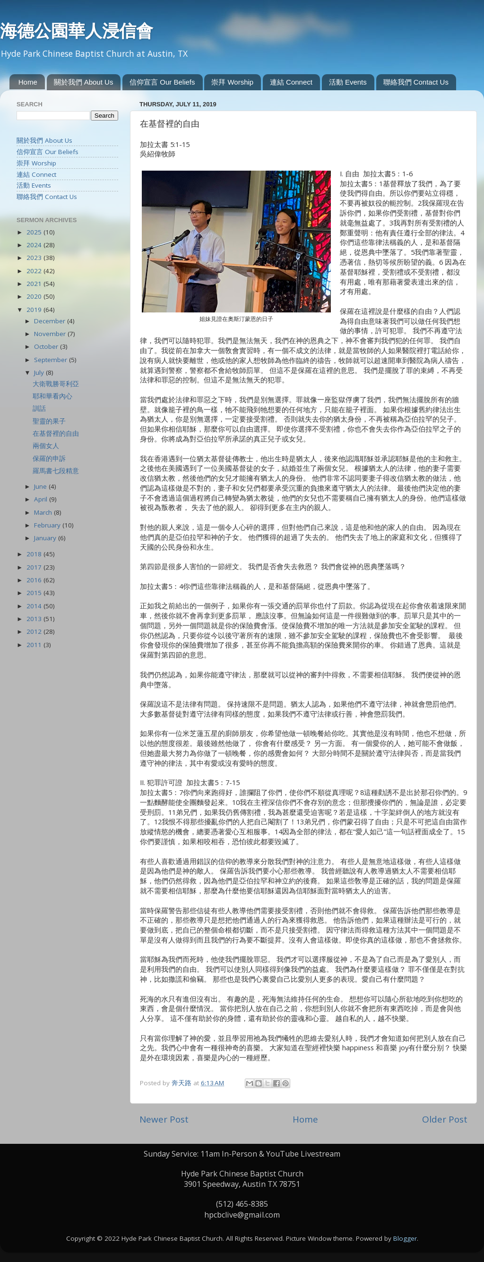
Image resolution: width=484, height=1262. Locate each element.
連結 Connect (291, 82)
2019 (34, 309)
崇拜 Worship (232, 82)
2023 (34, 257)
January (46, 538)
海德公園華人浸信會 (76, 30)
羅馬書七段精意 (56, 471)
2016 (34, 580)
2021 (34, 283)
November (51, 333)
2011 (34, 644)
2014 (34, 606)
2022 (34, 271)
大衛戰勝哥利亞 (56, 384)
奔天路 (182, 1083)
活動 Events (348, 82)
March (44, 512)
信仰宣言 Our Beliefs (162, 82)
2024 (34, 245)
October (47, 346)
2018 (34, 554)
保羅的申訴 (49, 458)
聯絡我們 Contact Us (416, 82)
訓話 (39, 408)
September (51, 359)
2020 (34, 296)
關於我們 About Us (83, 82)
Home (27, 82)
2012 (34, 631)
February (48, 525)
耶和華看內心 (52, 396)
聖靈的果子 (49, 421)
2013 (34, 618)
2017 (34, 567)
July (40, 372)
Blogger (405, 1238)
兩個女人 (46, 445)
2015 (34, 592)
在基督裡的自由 (56, 433)
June (41, 486)
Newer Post (164, 1119)
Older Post (444, 1119)
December (50, 321)
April (41, 499)
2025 (34, 232)
